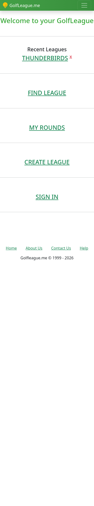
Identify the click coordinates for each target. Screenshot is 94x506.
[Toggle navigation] (84, 5)
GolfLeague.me (21, 5)
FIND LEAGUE (47, 93)
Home (11, 248)
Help (84, 248)
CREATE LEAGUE (47, 162)
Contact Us (61, 248)
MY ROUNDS (47, 127)
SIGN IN (47, 197)
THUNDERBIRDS (45, 58)
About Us (34, 248)
